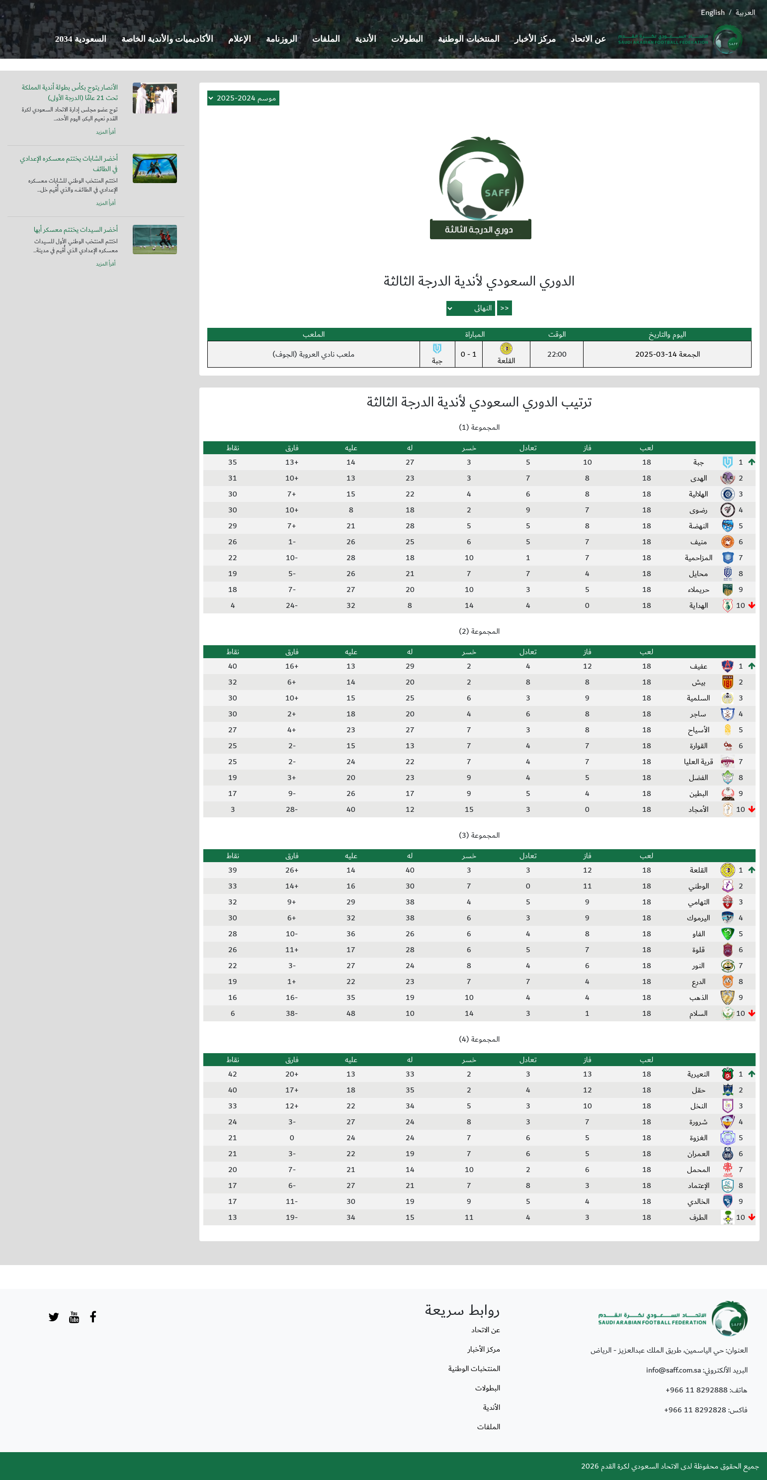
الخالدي (698, 1201)
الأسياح (698, 729)
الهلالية (698, 494)
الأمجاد (698, 809)
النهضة (698, 525)
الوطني (698, 886)
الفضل (698, 777)
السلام (698, 1013)
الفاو (698, 933)
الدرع (698, 981)
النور (698, 965)
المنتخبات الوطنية (468, 39)
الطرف (698, 1217)
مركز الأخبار (535, 39)
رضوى (698, 509)
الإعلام (239, 39)
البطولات (407, 39)
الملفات (326, 39)
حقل (698, 1090)
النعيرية (698, 1074)
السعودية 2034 (80, 39)
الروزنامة (281, 39)
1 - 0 (469, 354)
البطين (698, 793)
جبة (437, 354)
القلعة (506, 354)
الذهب (698, 997)
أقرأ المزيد (105, 132)
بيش (698, 682)
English (713, 12)
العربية (745, 12)
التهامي (698, 901)
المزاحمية (698, 557)
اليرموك (698, 917)
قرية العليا (698, 761)
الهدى (698, 478)
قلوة (698, 949)
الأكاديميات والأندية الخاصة (167, 39)
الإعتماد (698, 1185)
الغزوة (698, 1137)
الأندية (365, 39)
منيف (698, 541)
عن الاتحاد (588, 39)
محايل (698, 573)
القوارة (698, 745)
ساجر (698, 713)
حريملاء (698, 589)
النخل (698, 1105)
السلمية (698, 697)
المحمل (698, 1169)
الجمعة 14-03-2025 (667, 354)
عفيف (698, 666)
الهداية (698, 605)
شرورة (698, 1121)
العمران (698, 1153)
